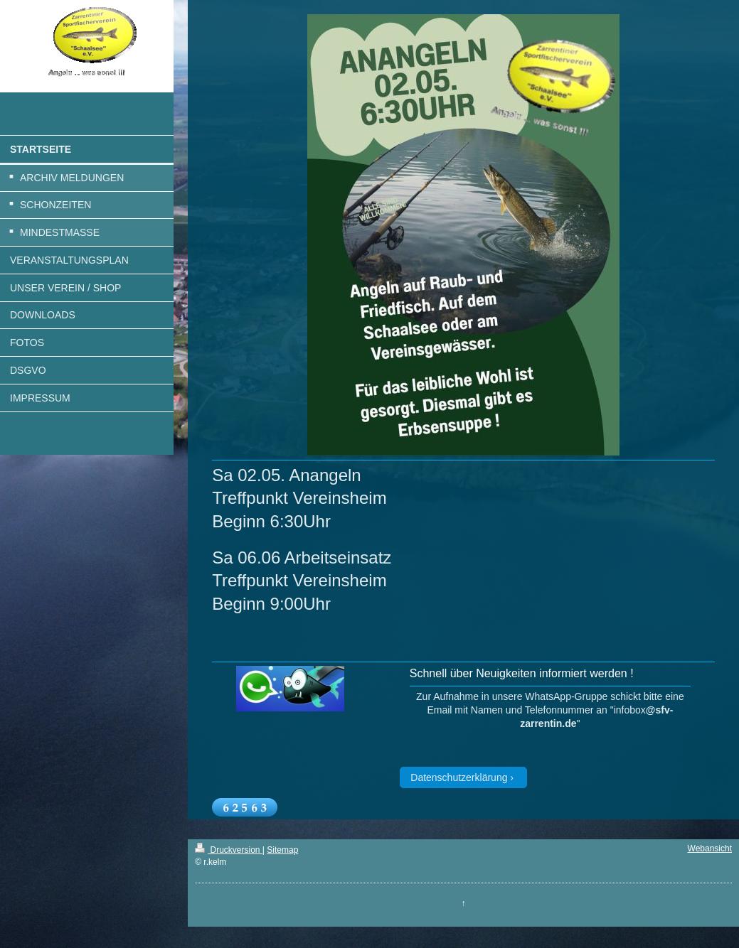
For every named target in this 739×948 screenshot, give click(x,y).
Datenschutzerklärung (458, 777)
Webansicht (710, 848)
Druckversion (228, 850)
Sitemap (282, 850)
